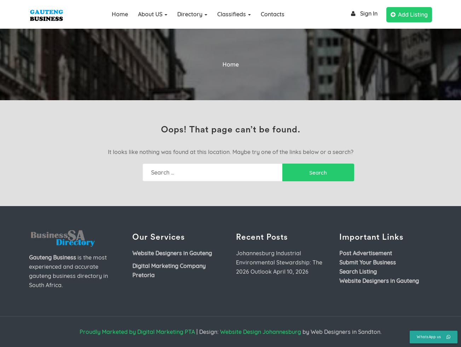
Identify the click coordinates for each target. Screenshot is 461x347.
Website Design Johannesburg (260, 331)
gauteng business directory (65, 275)
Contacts (272, 14)
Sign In (363, 13)
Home (120, 14)
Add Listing (409, 14)
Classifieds (234, 14)
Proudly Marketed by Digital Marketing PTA (137, 331)
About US (152, 14)
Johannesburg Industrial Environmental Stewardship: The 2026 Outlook (279, 262)
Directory (192, 14)
